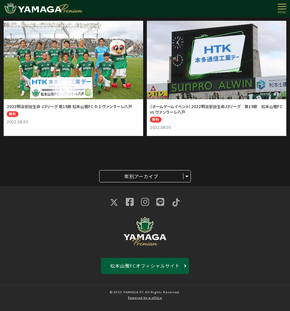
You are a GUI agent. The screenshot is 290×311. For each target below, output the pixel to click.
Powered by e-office (145, 297)
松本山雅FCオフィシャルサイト (145, 265)
